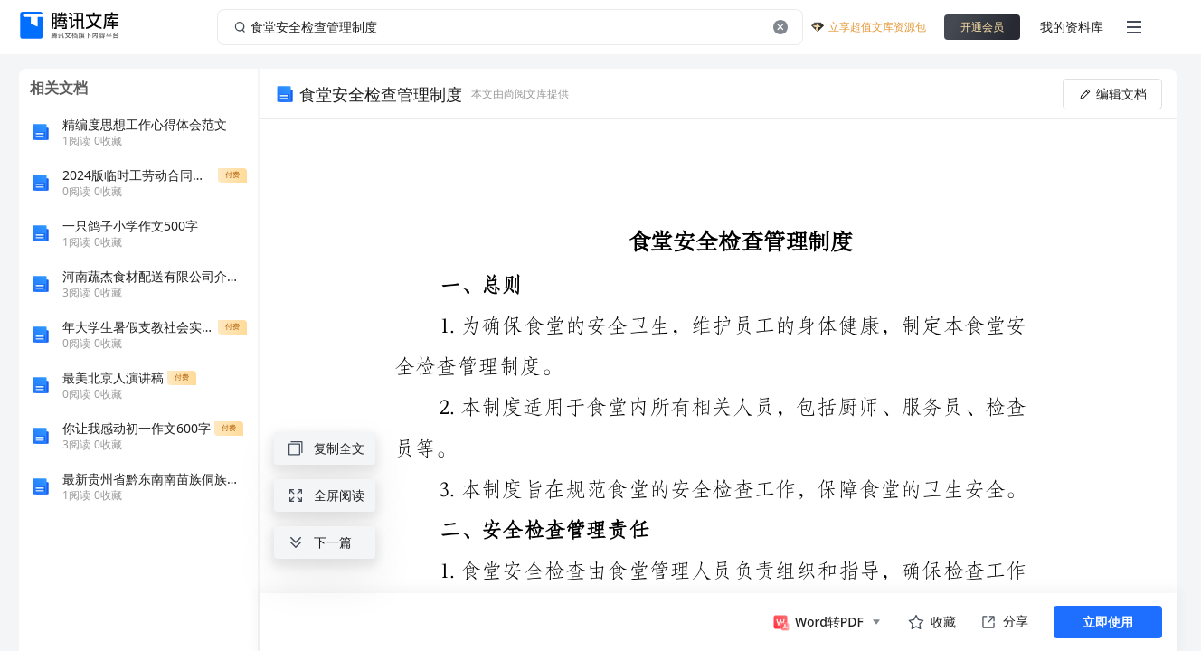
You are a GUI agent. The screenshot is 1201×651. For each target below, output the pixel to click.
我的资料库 (1071, 26)
